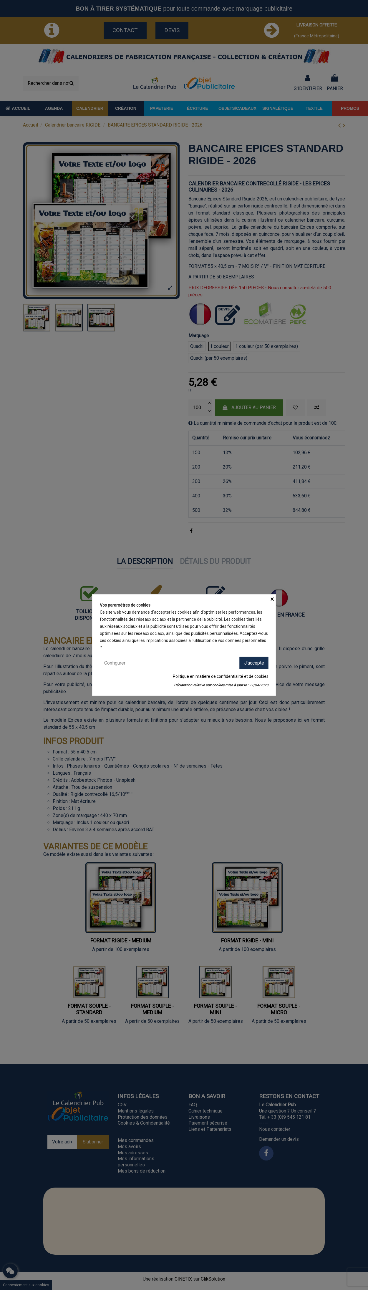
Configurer (114, 662)
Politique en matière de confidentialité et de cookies (220, 676)
